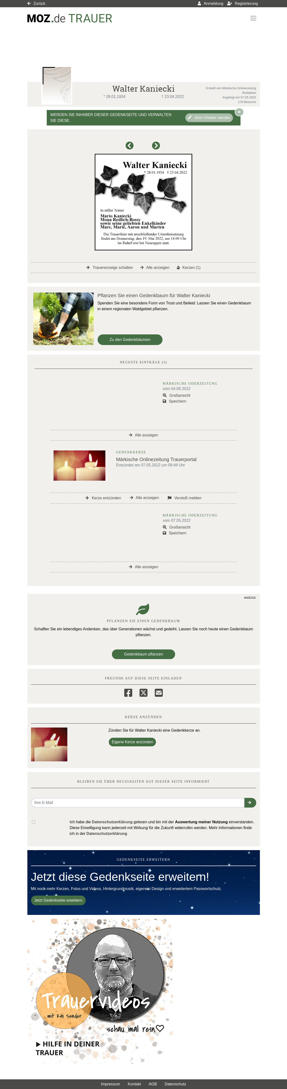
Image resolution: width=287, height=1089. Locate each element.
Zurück (36, 3)
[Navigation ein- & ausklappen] (253, 18)
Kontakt (134, 1084)
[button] (130, 148)
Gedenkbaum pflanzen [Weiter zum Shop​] (143, 654)
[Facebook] (128, 692)
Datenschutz (175, 1084)
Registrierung (242, 3)
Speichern (174, 401)
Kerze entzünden (103, 498)
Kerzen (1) (189, 267)
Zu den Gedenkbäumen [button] (130, 340)
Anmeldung (210, 3)
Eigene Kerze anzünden (132, 742)
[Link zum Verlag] (69, 18)
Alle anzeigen (155, 267)
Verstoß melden (185, 498)
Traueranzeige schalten (109, 267)
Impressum (110, 1084)
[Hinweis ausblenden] (239, 112)
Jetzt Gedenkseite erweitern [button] (58, 900)
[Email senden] (138, 803)
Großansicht (177, 395)
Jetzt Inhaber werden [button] (209, 118)
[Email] (159, 692)
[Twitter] (143, 692)
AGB (153, 1084)
